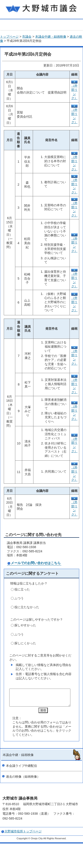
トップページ (9, 36)
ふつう (19, 598)
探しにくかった (25, 643)
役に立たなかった (26, 607)
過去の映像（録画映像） (23, 780)
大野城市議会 (41, 7)
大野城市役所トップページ (23, 834)
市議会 (26, 36)
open (41, 24)
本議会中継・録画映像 (50, 36)
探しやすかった (25, 625)
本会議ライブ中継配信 (21, 769)
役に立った (22, 589)
